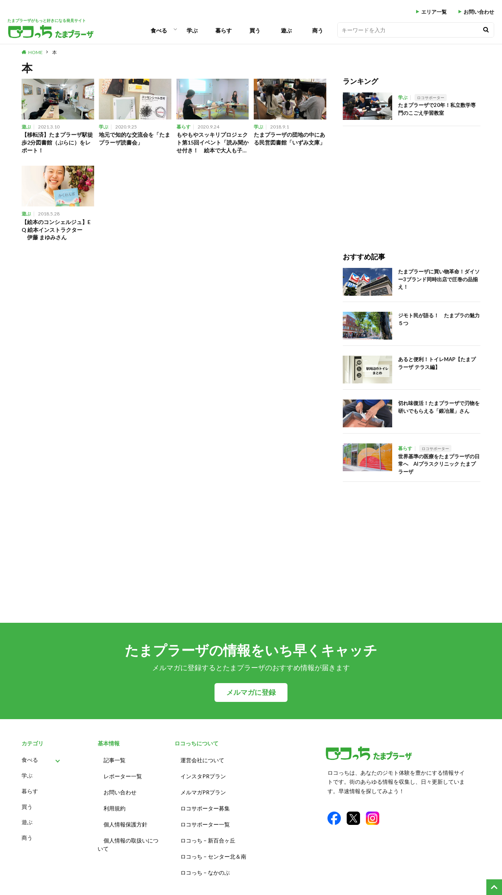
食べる (159, 30)
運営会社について (202, 759)
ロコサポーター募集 (205, 802)
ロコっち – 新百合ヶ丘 (207, 831)
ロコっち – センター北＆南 (213, 846)
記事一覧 (115, 759)
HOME (35, 52)
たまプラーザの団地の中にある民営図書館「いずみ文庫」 (289, 143)
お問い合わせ (479, 12)
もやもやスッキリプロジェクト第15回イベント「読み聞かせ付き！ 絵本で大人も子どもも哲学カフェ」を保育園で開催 (212, 143)
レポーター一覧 (123, 773)
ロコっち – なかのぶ (205, 860)
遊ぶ (286, 30)
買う (254, 30)
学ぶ (192, 30)
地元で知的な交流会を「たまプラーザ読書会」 (134, 138)
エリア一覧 (434, 12)
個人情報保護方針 (125, 817)
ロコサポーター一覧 (205, 817)
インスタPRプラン (203, 773)
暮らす (223, 30)
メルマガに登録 (251, 692)
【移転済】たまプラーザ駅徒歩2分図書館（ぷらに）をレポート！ (57, 143)
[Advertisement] (411, 181)
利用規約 (115, 802)
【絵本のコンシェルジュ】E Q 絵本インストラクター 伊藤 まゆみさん (57, 232)
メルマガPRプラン (203, 788)
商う (317, 30)
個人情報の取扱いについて (128, 835)
